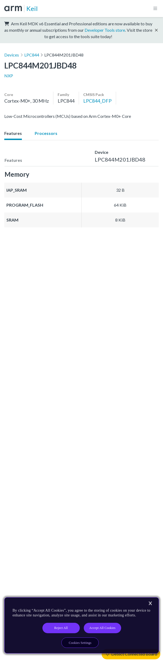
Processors (46, 133)
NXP (8, 75)
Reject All (61, 628)
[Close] (150, 603)
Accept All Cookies (102, 628)
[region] (81, 625)
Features (13, 133)
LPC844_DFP (97, 101)
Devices (11, 54)
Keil (32, 8)
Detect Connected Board (131, 653)
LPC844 (31, 54)
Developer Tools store (105, 30)
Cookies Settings (80, 643)
